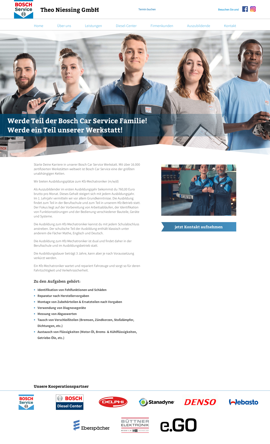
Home (38, 25)
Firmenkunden (162, 25)
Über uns (64, 25)
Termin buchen (147, 9)
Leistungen (93, 25)
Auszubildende (198, 25)
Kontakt (230, 25)
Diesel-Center (126, 25)
